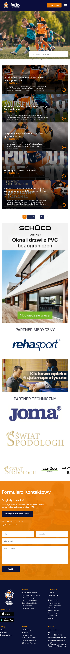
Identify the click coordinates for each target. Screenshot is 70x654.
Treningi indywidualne (29, 603)
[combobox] (48, 54)
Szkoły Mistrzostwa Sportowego (55, 607)
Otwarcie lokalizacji (29, 640)
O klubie (51, 593)
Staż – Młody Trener (29, 638)
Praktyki (25, 632)
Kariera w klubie (27, 635)
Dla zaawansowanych (29, 600)
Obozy (2, 630)
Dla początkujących (29, 598)
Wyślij (10, 569)
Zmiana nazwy (53, 595)
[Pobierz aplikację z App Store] (9, 614)
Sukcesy (50, 618)
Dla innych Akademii (29, 643)
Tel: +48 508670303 (55, 635)
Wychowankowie (54, 603)
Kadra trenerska (53, 610)
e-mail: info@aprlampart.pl (57, 638)
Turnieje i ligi (52, 615)
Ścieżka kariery (53, 600)
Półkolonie (3, 632)
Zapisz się (54, 5)
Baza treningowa (54, 613)
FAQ (49, 632)
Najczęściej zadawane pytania (17, 514)
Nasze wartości (53, 598)
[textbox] (48, 54)
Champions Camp (6, 635)
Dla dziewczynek (28, 608)
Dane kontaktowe (54, 630)
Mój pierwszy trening (29, 593)
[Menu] (65, 5)
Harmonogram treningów (31, 595)
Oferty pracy (26, 630)
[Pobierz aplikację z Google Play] (9, 620)
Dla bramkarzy (27, 606)
